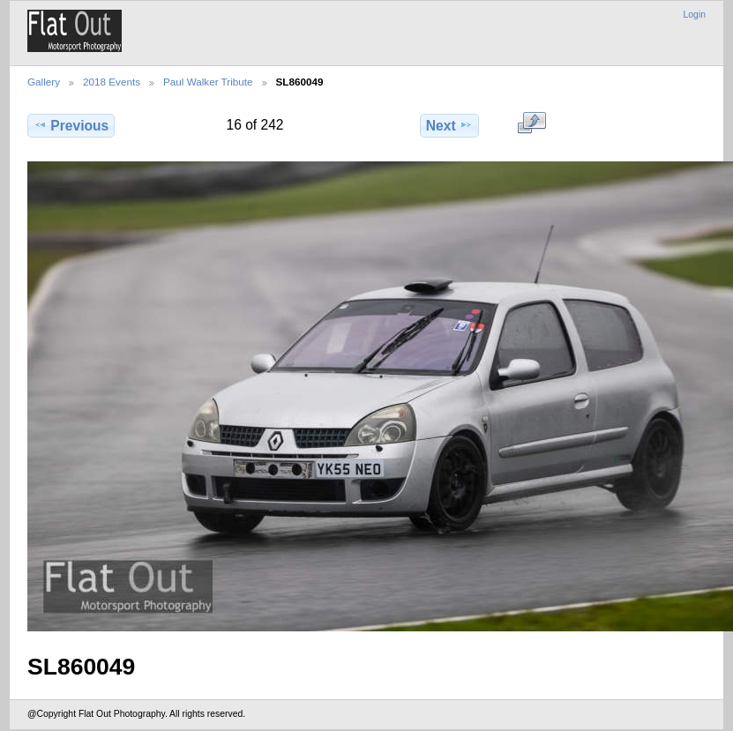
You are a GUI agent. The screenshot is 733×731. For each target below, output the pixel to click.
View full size (531, 123)
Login (695, 14)
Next (449, 125)
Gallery (43, 81)
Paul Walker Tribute (208, 81)
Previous (71, 125)
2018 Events (111, 81)
